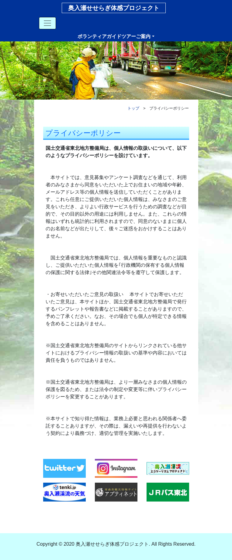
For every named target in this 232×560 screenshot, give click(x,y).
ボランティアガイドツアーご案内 (114, 36)
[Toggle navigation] (47, 23)
